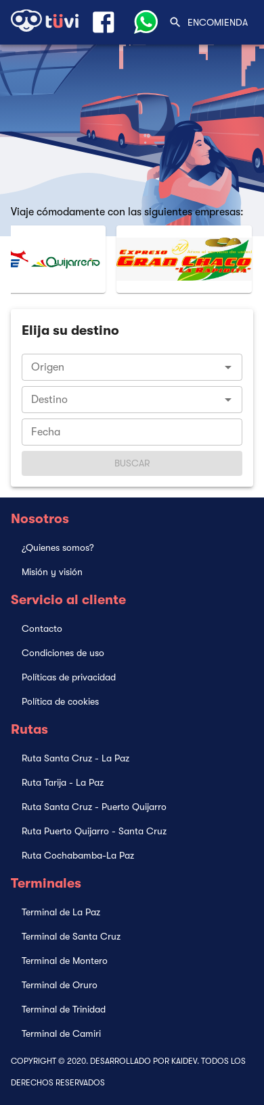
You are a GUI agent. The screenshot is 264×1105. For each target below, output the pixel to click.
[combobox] (132, 367)
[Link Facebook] (103, 22)
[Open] (228, 367)
